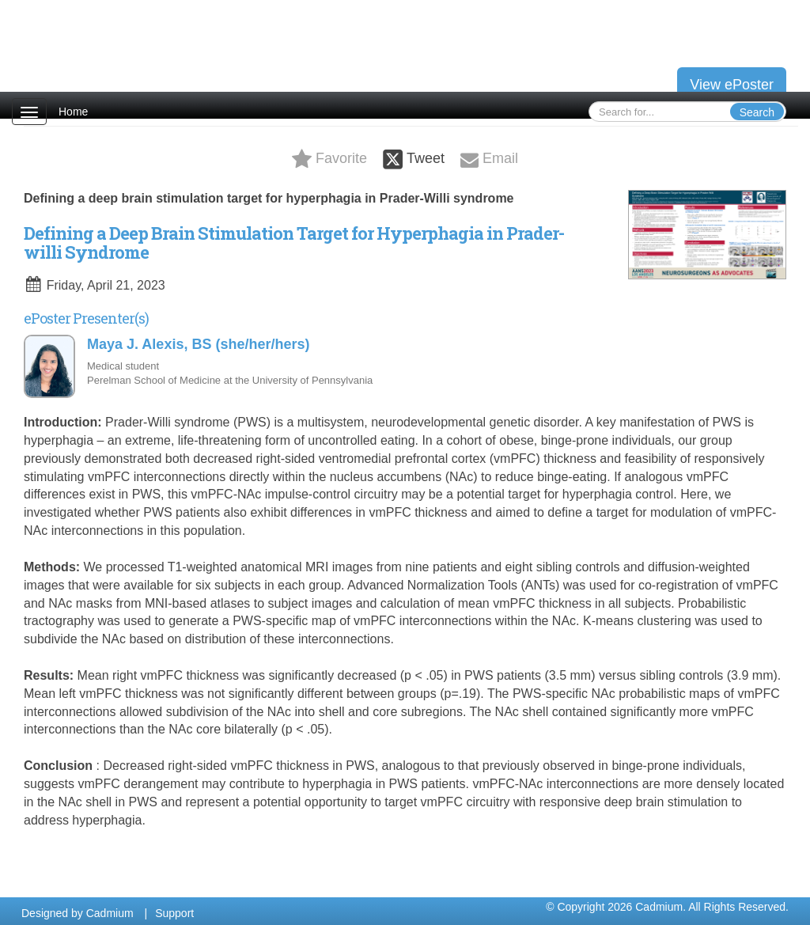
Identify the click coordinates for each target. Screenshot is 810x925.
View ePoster (732, 85)
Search (757, 112)
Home (73, 111)
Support (174, 913)
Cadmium (110, 913)
